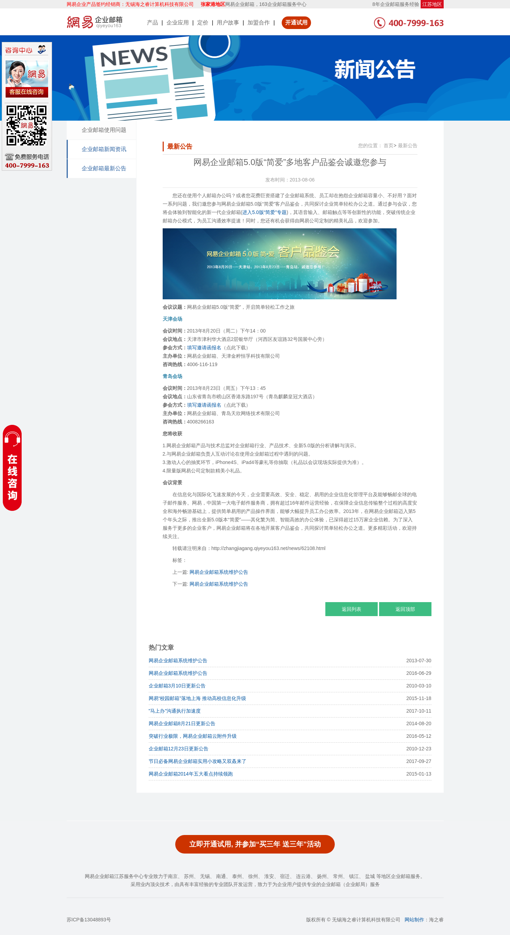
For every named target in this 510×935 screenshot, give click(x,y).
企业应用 (178, 23)
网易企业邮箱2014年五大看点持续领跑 (191, 774)
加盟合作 (258, 23)
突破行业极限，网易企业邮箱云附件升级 (193, 736)
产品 (152, 23)
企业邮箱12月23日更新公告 (178, 748)
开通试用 (296, 23)
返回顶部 (405, 609)
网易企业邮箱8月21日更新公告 (182, 723)
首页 (388, 145)
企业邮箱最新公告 (104, 168)
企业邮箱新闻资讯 (104, 149)
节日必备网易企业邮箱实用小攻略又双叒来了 (197, 761)
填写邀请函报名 (204, 347)
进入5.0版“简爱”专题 (264, 212)
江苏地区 (432, 4)
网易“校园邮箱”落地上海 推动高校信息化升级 (197, 698)
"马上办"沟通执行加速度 (175, 711)
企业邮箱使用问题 (104, 130)
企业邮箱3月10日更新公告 (177, 685)
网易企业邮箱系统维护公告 (219, 572)
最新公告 (407, 145)
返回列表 (351, 609)
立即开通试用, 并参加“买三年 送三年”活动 (255, 844)
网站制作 (414, 919)
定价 (202, 23)
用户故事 (228, 23)
